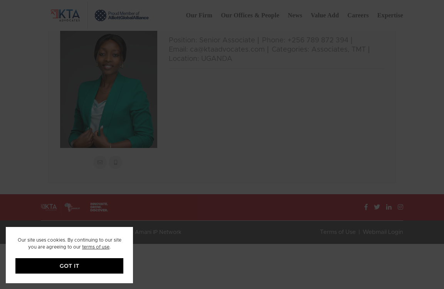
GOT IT (69, 265)
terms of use (95, 247)
